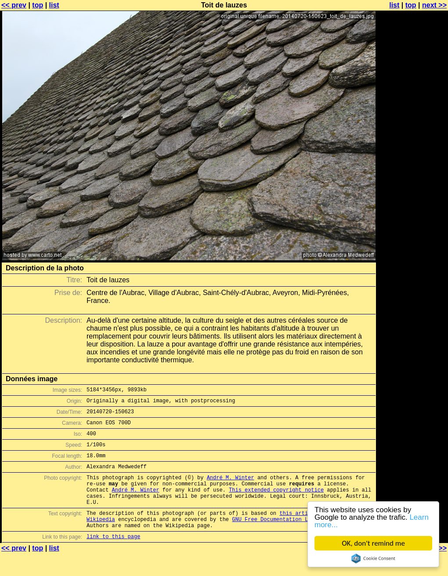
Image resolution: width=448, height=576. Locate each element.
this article (298, 531)
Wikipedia (101, 539)
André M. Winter (230, 489)
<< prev (13, 5)
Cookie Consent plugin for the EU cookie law (373, 558)
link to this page (113, 558)
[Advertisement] (412, 113)
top (37, 5)
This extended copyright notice (276, 504)
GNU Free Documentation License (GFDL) (290, 539)
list (54, 5)
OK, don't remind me (373, 543)
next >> (434, 5)
